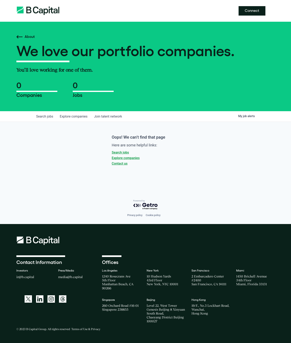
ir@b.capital (25, 277)
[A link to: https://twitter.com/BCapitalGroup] (28, 299)
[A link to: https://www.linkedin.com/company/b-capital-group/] (39, 299)
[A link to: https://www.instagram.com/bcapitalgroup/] (51, 299)
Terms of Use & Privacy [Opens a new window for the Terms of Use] (85, 329)
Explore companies (126, 158)
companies (73, 116)
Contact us (120, 163)
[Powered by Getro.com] (145, 205)
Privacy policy (134, 215)
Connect (252, 11)
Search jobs (120, 152)
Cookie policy (153, 215)
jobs (44, 116)
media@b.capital (70, 277)
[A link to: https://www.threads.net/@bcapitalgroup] (62, 299)
